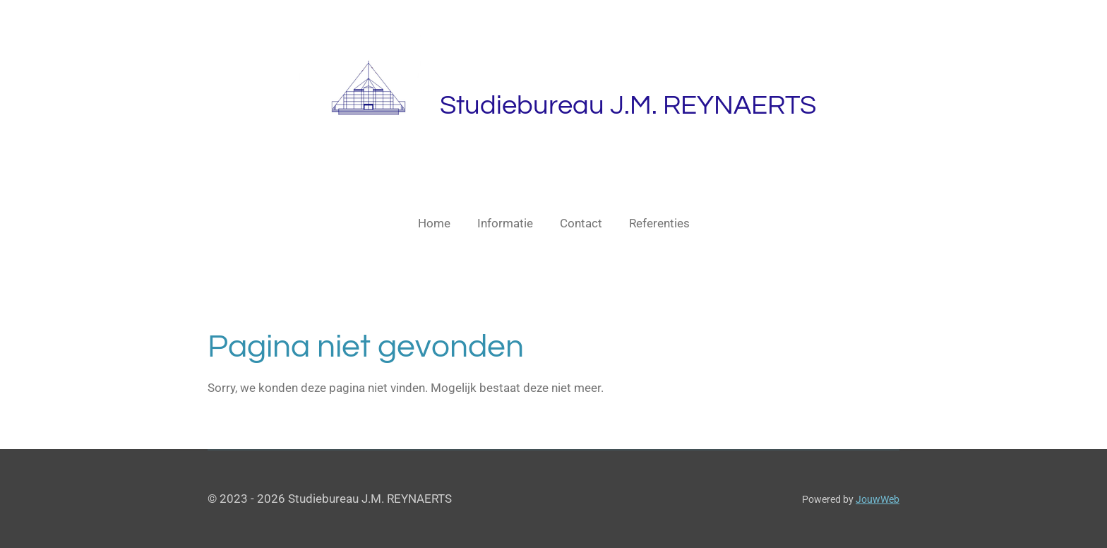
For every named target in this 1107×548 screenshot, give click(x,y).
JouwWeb (877, 499)
